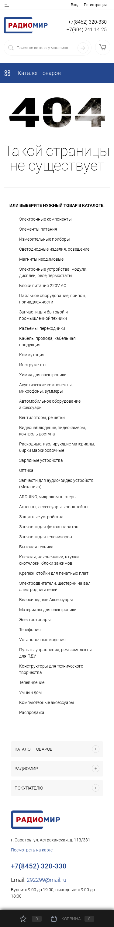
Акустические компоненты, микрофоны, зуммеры (46, 388)
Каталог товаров (32, 73)
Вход (75, 4)
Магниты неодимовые (41, 259)
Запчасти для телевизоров (45, 536)
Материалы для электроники (48, 609)
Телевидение (31, 682)
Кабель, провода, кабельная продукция (47, 341)
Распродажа (31, 712)
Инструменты (33, 364)
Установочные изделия (42, 639)
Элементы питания (38, 229)
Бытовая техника (36, 546)
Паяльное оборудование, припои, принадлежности (52, 298)
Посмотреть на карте (32, 849)
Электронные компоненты (45, 219)
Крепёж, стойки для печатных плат (53, 573)
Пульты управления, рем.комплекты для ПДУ (55, 652)
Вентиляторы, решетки (42, 417)
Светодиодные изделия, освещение (54, 249)
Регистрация (95, 4)
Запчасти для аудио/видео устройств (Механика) (56, 483)
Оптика (26, 470)
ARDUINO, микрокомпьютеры (48, 496)
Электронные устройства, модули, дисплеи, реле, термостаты (53, 272)
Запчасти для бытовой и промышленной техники (43, 315)
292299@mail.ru (46, 880)
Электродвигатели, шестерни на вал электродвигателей (55, 586)
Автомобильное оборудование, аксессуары (50, 404)
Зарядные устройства (41, 460)
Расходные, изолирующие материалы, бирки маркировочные (57, 447)
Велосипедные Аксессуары (46, 599)
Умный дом (30, 692)
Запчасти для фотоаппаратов (48, 526)
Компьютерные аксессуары (46, 702)
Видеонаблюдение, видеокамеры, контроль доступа (52, 430)
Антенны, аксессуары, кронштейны (53, 506)
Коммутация (31, 354)
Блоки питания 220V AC (42, 285)
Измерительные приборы (44, 239)
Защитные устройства (41, 516)
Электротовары (35, 619)
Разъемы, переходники (42, 328)
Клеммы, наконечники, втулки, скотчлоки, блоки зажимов (49, 560)
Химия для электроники (43, 374)
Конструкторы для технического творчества (51, 669)
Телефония (30, 629)
